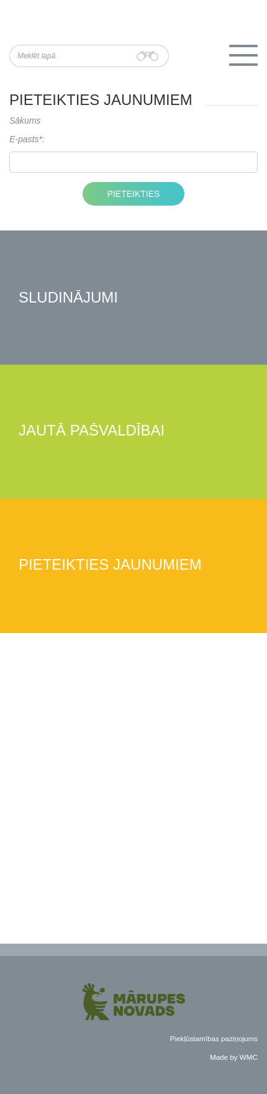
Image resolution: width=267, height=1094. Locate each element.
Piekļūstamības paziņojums (214, 1038)
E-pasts (23, 139)
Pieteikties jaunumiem (110, 565)
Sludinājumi (68, 298)
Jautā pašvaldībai (92, 431)
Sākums (25, 120)
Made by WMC (234, 1057)
